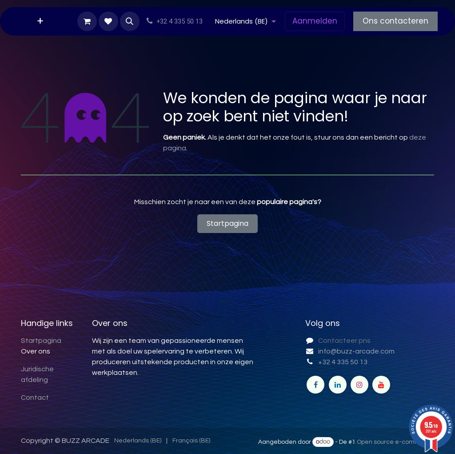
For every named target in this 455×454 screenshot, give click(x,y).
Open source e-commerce (395, 442)
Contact (35, 397)
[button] (130, 21)
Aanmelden (314, 21)
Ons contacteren (395, 21)
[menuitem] (40, 21)
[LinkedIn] (338, 385)
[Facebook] (315, 385)
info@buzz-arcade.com (356, 351)
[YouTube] (381, 385)
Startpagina (227, 223)
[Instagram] (359, 385)
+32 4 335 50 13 (342, 362)
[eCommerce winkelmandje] (87, 21)
